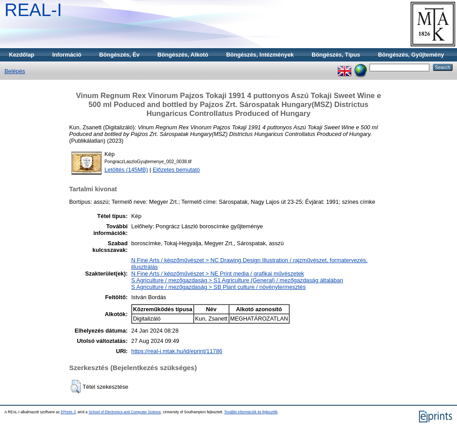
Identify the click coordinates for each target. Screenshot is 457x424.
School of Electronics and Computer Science (124, 412)
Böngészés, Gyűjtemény (411, 54)
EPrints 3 (68, 412)
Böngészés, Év (119, 54)
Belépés (14, 71)
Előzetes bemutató (176, 169)
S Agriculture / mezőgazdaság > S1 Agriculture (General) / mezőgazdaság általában (237, 280)
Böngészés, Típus (336, 54)
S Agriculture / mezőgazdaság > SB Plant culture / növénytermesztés (218, 287)
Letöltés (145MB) (126, 169)
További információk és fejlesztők (251, 412)
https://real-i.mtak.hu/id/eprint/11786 (176, 351)
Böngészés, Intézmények (260, 54)
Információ (66, 54)
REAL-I (33, 10)
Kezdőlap (21, 54)
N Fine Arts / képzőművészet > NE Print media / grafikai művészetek (217, 273)
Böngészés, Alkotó (183, 54)
